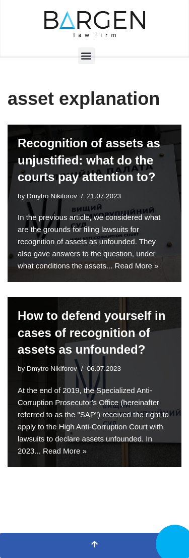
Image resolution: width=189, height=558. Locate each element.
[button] (86, 55)
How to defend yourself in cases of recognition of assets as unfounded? (91, 332)
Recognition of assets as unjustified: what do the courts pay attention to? (89, 160)
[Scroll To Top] (94, 545)
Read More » (137, 265)
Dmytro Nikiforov (52, 196)
